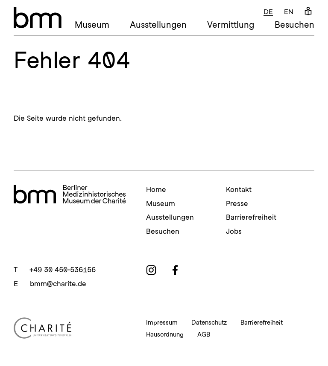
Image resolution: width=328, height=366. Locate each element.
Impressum (162, 322)
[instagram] (151, 270)
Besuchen (294, 25)
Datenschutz (209, 322)
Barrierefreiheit (251, 217)
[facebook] (175, 270)
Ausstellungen (158, 25)
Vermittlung (230, 25)
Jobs (234, 231)
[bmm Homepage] (70, 195)
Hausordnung (165, 334)
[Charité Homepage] (70, 328)
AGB (203, 334)
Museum (92, 25)
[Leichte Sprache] (308, 12)
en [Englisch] (288, 12)
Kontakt (239, 189)
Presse (237, 203)
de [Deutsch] (268, 12)
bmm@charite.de (58, 283)
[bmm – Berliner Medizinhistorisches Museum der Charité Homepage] (38, 17)
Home (156, 189)
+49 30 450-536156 (62, 269)
